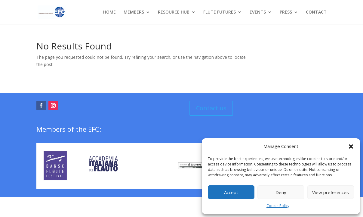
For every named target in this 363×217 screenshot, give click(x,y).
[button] (351, 146)
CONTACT (316, 12)
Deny (280, 192)
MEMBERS (134, 12)
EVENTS (258, 12)
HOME (109, 12)
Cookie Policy (277, 205)
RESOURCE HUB (173, 12)
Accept (231, 192)
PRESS (286, 12)
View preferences (330, 192)
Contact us (211, 108)
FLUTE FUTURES (219, 12)
